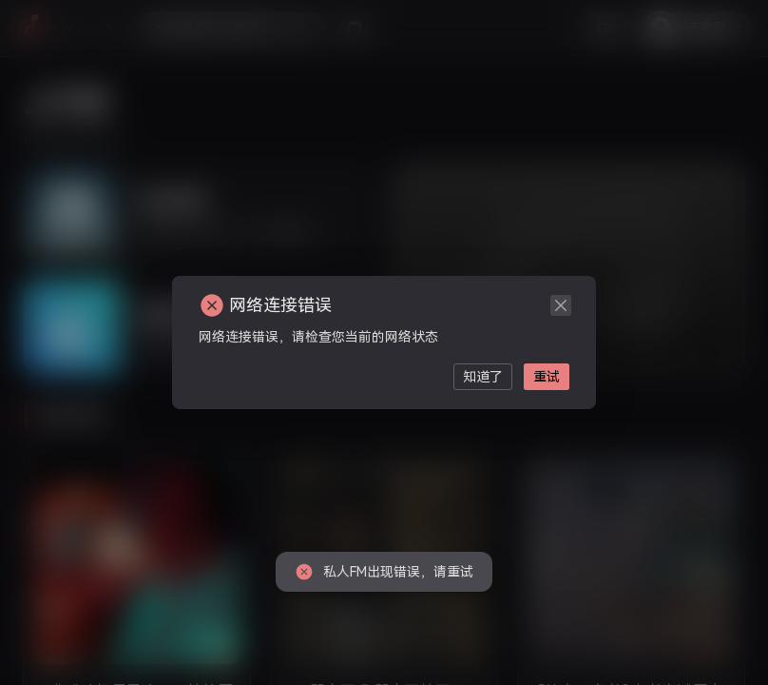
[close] (560, 305)
